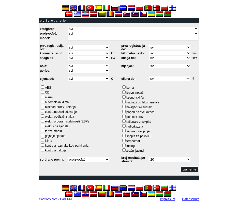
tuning (130, 146)
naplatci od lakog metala (142, 102)
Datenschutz (190, 199)
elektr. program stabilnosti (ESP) (67, 121)
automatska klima (57, 102)
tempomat (133, 141)
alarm (49, 97)
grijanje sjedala (55, 136)
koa (130, 87)
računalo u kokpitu (138, 121)
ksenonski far (135, 97)
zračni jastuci (135, 150)
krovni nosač (134, 93)
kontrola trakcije (55, 150)
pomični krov (134, 117)
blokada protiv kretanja (60, 107)
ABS (48, 87)
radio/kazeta (134, 126)
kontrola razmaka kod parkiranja (66, 145)
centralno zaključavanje (61, 112)
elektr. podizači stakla (59, 116)
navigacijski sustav (139, 107)
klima (48, 141)
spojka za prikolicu (138, 136)
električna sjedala (57, 126)
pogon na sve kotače (140, 112)
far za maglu (53, 131)
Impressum (167, 199)
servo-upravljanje (138, 131)
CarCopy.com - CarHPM (55, 199)
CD (47, 92)
